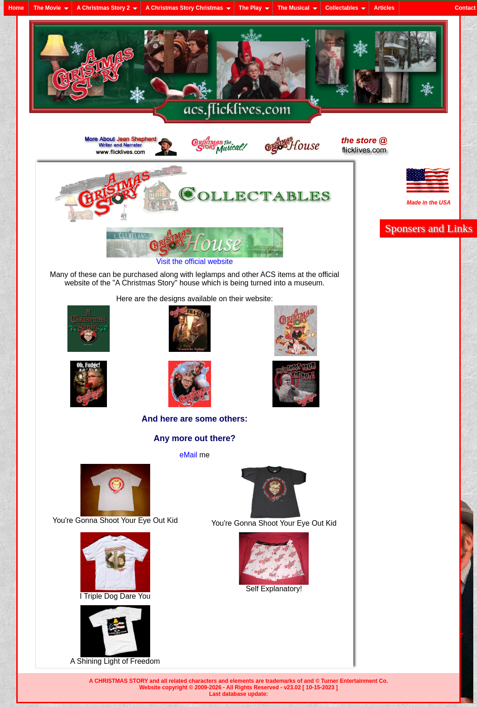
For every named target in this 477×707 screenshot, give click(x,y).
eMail (188, 455)
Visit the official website (194, 258)
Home (16, 8)
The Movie (51, 8)
